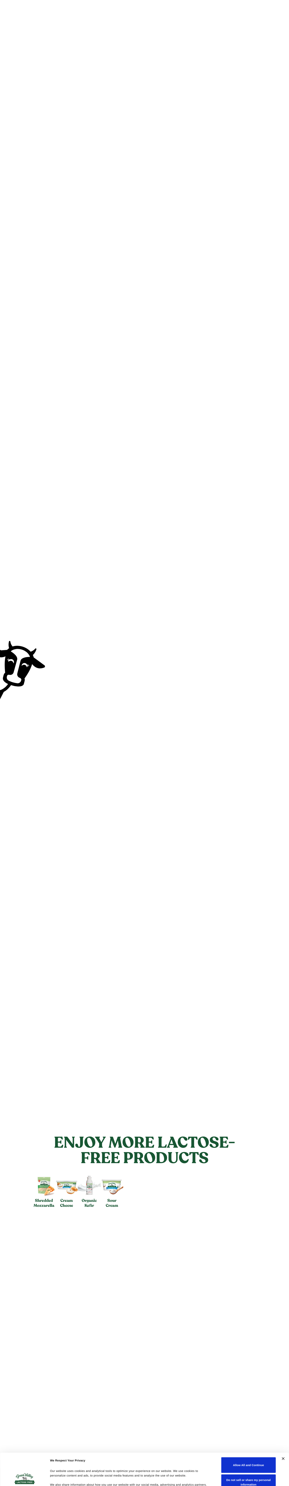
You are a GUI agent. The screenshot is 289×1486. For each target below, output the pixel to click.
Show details (59, 1478)
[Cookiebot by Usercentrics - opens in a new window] (24, 1478)
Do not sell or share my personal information (248, 1452)
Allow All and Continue (248, 1434)
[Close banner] (283, 1428)
